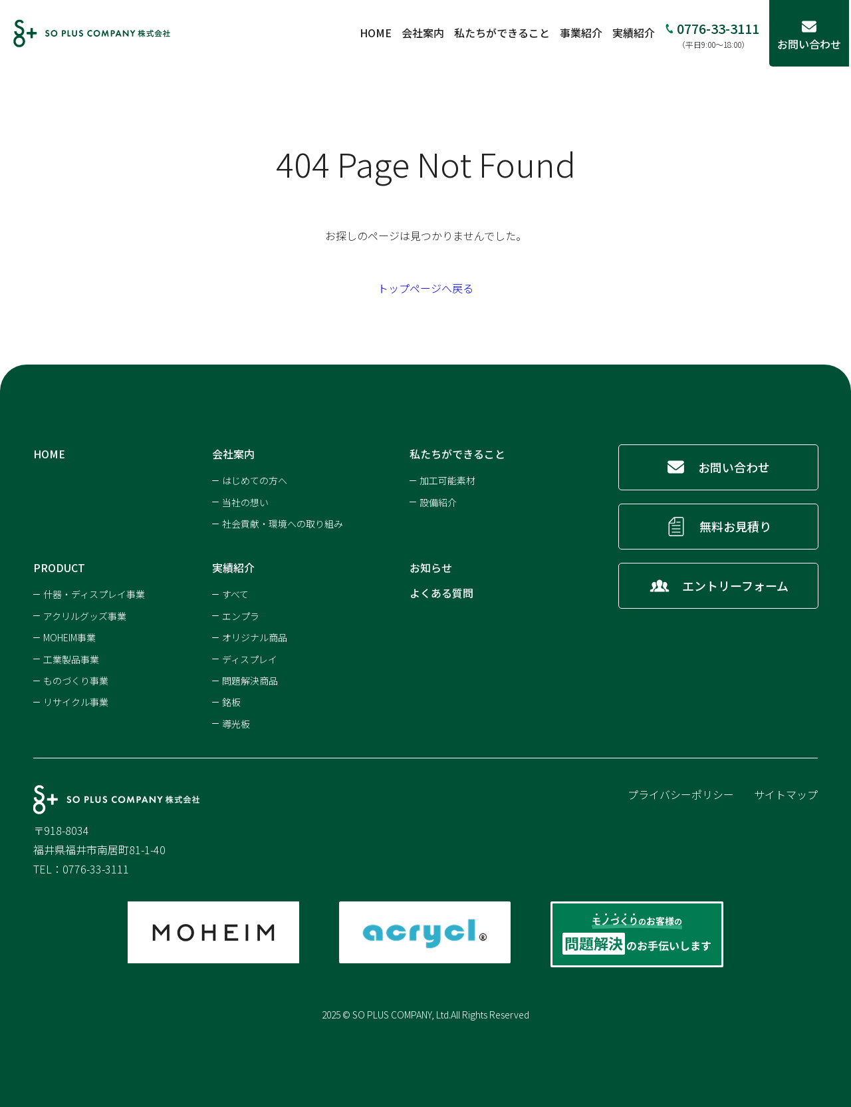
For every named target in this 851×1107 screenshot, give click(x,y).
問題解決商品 (250, 680)
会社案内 (425, 33)
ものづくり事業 (75, 680)
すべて (235, 594)
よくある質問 (441, 593)
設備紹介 (438, 502)
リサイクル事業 (75, 702)
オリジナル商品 (254, 637)
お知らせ (431, 567)
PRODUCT (59, 567)
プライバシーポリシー (681, 794)
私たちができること (504, 33)
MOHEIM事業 (69, 637)
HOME (378, 33)
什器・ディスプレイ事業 (94, 594)
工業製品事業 (71, 659)
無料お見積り (735, 526)
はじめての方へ (254, 480)
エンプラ (240, 616)
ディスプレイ (249, 659)
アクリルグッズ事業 (84, 616)
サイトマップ (786, 794)
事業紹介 (583, 33)
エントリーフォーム (735, 585)
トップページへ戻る (425, 288)
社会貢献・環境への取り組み (282, 523)
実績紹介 (635, 33)
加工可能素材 (447, 480)
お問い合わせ (734, 467)
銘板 (231, 702)
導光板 (236, 723)
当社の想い (245, 502)
